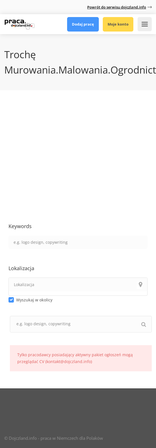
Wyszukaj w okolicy (34, 300)
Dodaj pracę (83, 24)
